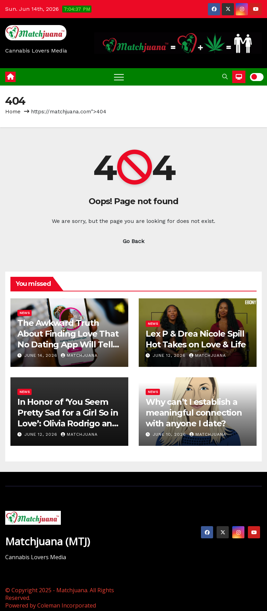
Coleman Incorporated (66, 605)
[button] (225, 76)
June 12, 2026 (170, 355)
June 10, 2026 (170, 434)
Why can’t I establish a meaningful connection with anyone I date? (194, 412)
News (24, 313)
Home (13, 111)
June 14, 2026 (41, 355)
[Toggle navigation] (119, 77)
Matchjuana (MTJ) (47, 541)
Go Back (133, 241)
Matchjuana (79, 355)
